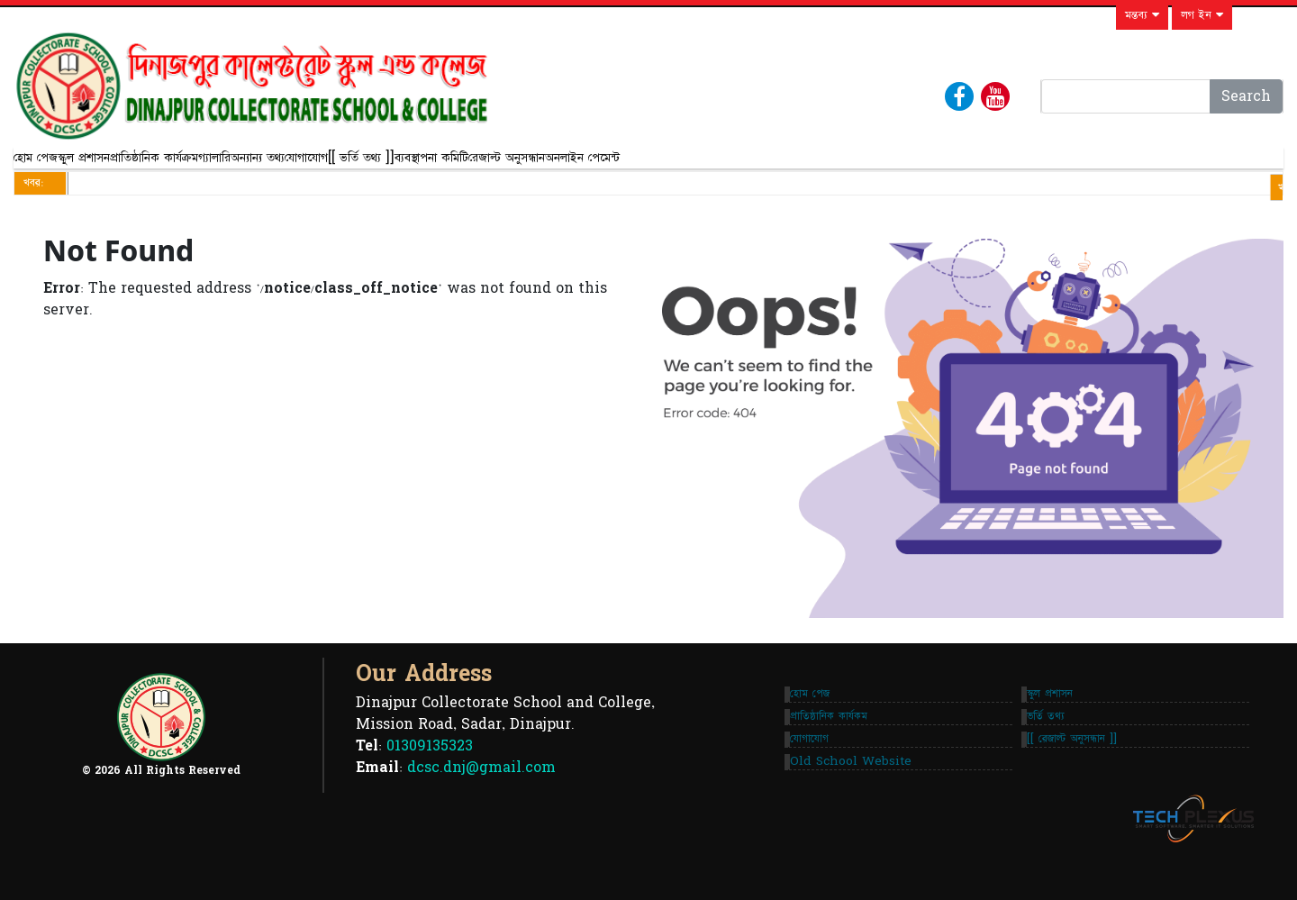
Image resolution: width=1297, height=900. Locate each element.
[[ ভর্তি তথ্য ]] (578, 165)
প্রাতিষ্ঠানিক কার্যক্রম (236, 165)
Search (1246, 96)
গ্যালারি (334, 165)
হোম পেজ (50, 165)
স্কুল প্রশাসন (128, 165)
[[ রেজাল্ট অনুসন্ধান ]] (1079, 774)
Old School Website (858, 811)
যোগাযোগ (493, 165)
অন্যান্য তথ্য (407, 165)
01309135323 (429, 774)
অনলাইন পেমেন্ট (896, 165)
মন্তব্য (1142, 15)
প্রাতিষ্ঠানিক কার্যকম (836, 737)
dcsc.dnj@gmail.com (481, 795)
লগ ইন (1202, 15)
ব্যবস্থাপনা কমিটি (686, 165)
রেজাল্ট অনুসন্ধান (791, 165)
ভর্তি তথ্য (1053, 737)
